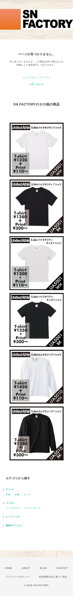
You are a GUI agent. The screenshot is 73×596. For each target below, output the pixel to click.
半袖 (8, 494)
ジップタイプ (13, 508)
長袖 (17, 494)
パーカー (10, 503)
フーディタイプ (32, 508)
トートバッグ (13, 517)
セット (27, 494)
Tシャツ (10, 489)
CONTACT (62, 568)
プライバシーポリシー (17, 577)
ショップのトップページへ (37, 77)
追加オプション (14, 525)
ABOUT (26, 568)
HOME (8, 568)
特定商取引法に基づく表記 (53, 577)
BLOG (43, 568)
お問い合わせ (37, 84)
